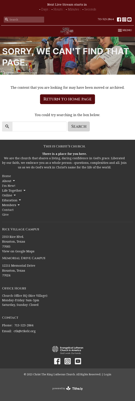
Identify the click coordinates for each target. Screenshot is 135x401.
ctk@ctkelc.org (25, 331)
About (9, 181)
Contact (8, 210)
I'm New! (8, 185)
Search (78, 126)
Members (11, 205)
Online (9, 195)
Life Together (14, 190)
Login (107, 374)
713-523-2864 (106, 19)
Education (12, 200)
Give (5, 214)
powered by (67, 388)
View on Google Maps (18, 251)
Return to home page (67, 99)
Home (6, 176)
